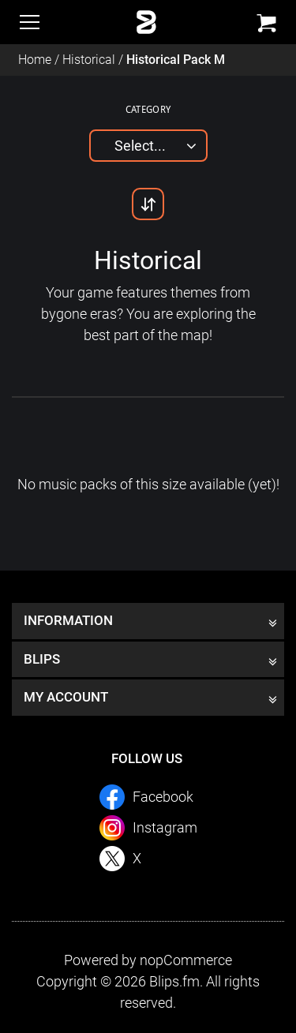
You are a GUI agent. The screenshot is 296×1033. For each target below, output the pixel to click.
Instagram (165, 827)
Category (148, 109)
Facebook (163, 796)
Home (34, 59)
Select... (140, 145)
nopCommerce (186, 960)
